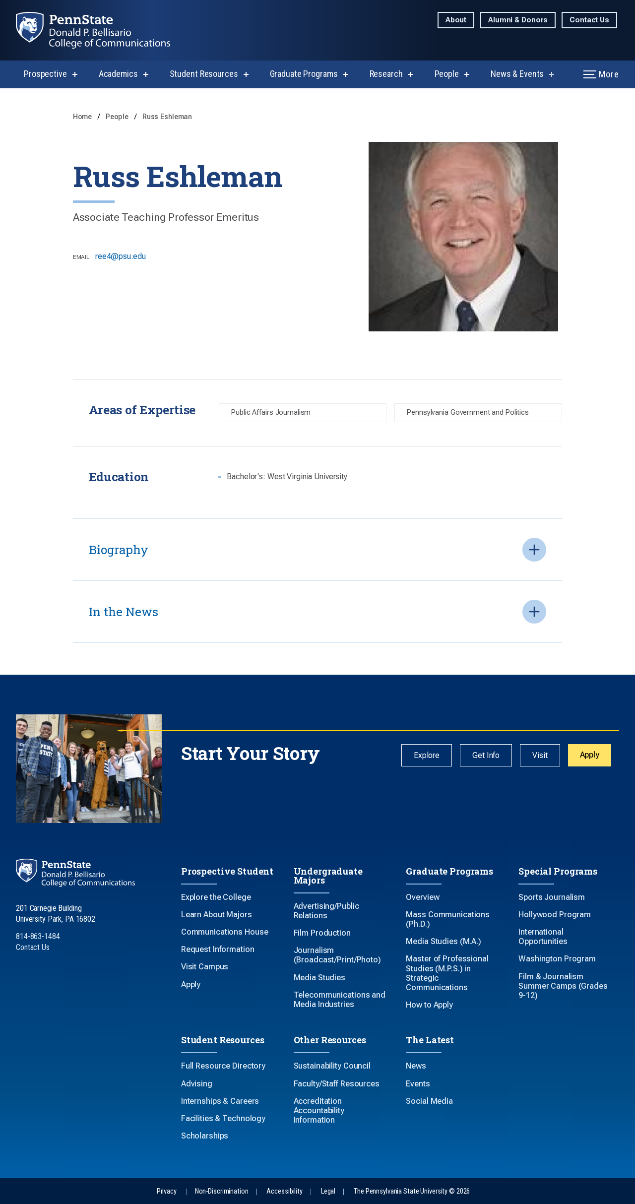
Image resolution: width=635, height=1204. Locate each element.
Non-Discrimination (222, 1191)
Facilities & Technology (223, 1118)
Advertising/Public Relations (326, 910)
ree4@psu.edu (120, 256)
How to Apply (429, 1005)
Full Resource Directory (223, 1066)
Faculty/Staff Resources (337, 1083)
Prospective (45, 73)
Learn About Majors (216, 914)
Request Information (217, 949)
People (447, 73)
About (455, 20)
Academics (118, 73)
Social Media (429, 1101)
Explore (427, 755)
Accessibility (284, 1191)
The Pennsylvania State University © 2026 (412, 1191)
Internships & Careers (220, 1101)
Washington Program (557, 958)
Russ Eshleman (167, 117)
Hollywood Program (554, 914)
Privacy (167, 1191)
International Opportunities (542, 936)
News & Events (517, 73)
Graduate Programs (304, 73)
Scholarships (205, 1136)
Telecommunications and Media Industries (339, 999)
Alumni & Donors (518, 20)
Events (418, 1083)
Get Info (486, 755)
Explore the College (216, 897)
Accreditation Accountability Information (319, 1110)
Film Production (322, 933)
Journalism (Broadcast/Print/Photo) (337, 955)
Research (386, 73)
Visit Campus (205, 966)
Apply (589, 755)
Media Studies (319, 977)
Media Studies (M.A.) (443, 941)
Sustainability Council (332, 1066)
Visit (539, 755)
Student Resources (204, 73)
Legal (328, 1191)
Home (83, 117)
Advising (196, 1083)
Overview (422, 897)
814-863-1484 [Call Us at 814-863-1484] (38, 936)
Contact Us (589, 20)
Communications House (224, 932)
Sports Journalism (551, 897)
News (416, 1066)
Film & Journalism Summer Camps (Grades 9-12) (563, 986)
